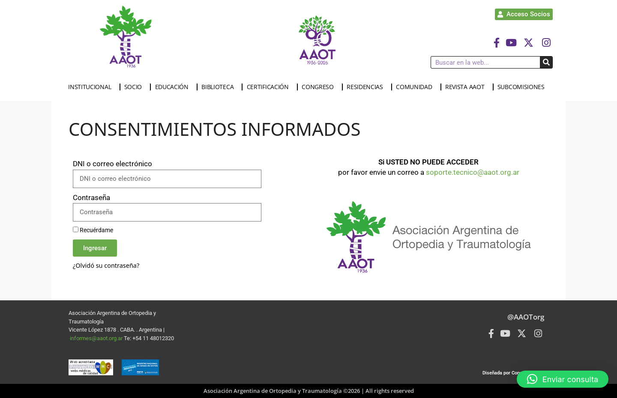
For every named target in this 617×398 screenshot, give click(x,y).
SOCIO (135, 87)
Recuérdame (93, 230)
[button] (562, 379)
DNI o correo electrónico (112, 163)
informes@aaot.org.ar (97, 338)
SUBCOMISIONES (523, 87)
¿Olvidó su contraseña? (106, 265)
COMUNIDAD (416, 87)
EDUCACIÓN (174, 87)
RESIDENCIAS (367, 87)
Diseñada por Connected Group (515, 373)
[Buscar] (546, 62)
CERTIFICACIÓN (270, 87)
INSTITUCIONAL (91, 87)
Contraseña (91, 197)
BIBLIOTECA (219, 87)
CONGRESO (320, 87)
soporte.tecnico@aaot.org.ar (472, 172)
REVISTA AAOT (466, 87)
